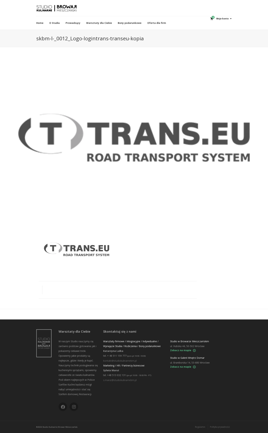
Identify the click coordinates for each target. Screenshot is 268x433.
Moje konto (222, 18)
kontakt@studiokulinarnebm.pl (120, 360)
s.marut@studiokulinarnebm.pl (120, 380)
